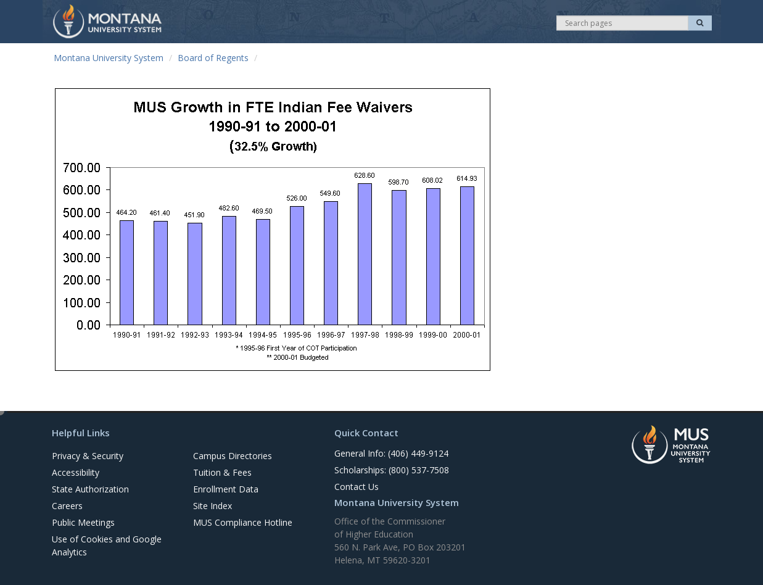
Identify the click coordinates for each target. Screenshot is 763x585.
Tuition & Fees (222, 472)
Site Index (212, 506)
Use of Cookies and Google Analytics (107, 545)
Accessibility (75, 472)
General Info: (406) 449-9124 (391, 453)
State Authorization (90, 489)
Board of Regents (213, 58)
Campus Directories (232, 456)
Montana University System (108, 58)
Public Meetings (83, 522)
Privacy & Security (87, 456)
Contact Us (356, 486)
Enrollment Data (225, 489)
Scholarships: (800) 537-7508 (391, 470)
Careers (67, 506)
